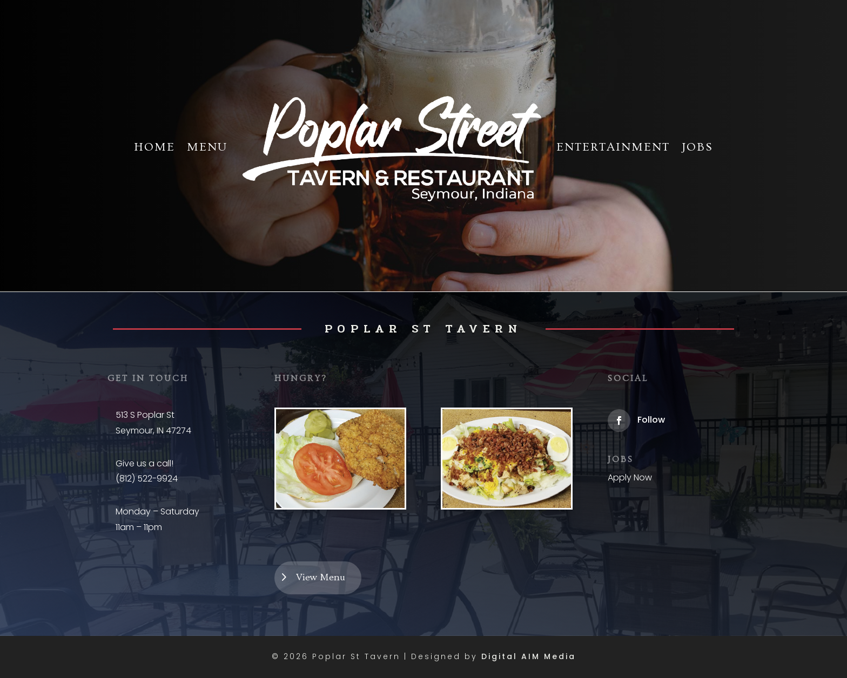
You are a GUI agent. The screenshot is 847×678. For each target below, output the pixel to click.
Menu (207, 147)
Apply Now (630, 477)
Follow (651, 419)
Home (154, 147)
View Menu (320, 577)
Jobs (697, 147)
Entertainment (613, 147)
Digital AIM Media (528, 656)
